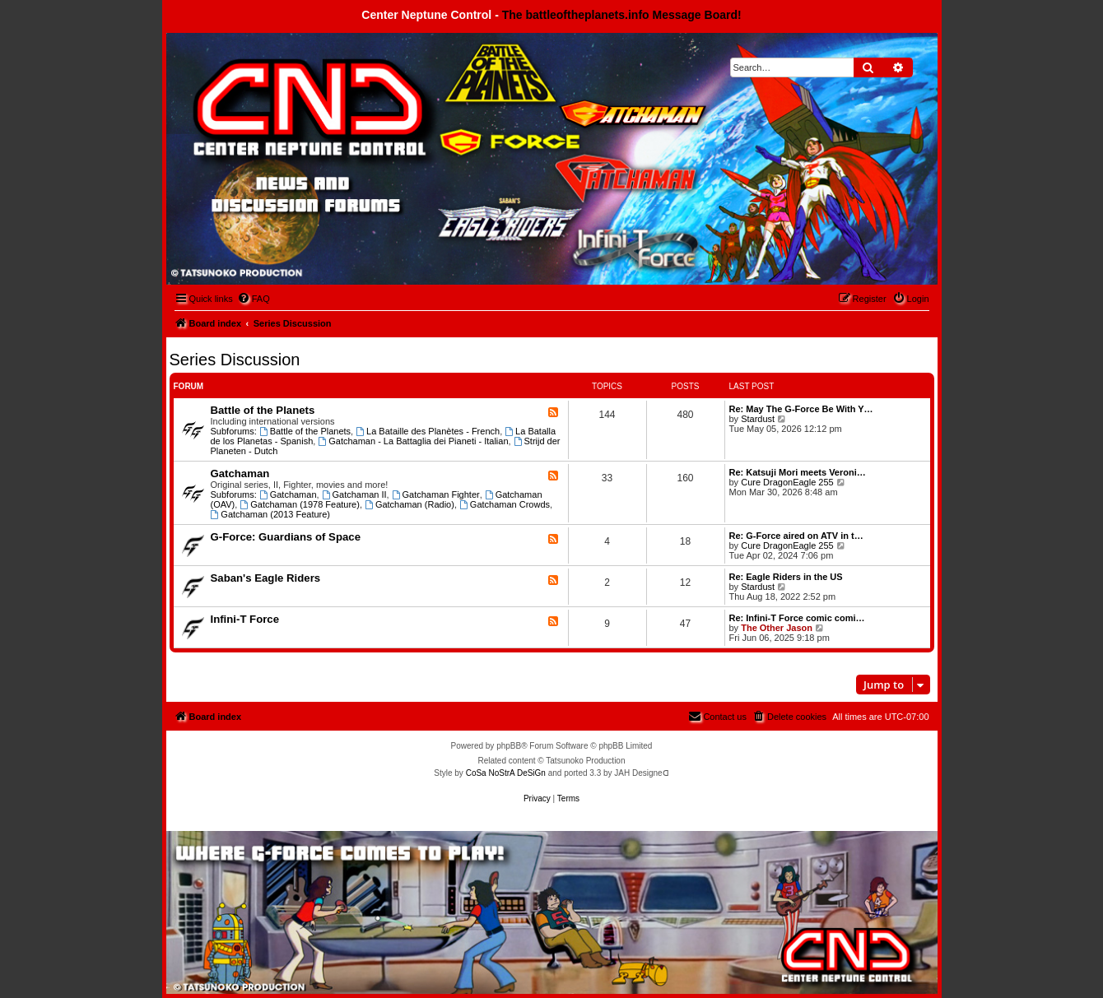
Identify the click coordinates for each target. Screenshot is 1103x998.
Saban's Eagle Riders (266, 578)
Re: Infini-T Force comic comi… (797, 618)
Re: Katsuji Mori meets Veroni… (797, 472)
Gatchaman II (354, 494)
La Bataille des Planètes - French (428, 431)
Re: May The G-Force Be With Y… (801, 409)
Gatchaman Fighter (436, 494)
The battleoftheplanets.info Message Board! (622, 14)
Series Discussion (235, 359)
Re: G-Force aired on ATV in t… (796, 536)
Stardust (758, 419)
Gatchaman (240, 473)
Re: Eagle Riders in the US (786, 577)
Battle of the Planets (263, 410)
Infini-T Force (245, 619)
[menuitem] (253, 299)
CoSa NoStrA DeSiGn (506, 773)
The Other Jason (776, 628)
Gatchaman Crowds (504, 504)
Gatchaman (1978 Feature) (300, 504)
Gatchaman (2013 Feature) (271, 514)
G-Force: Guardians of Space (286, 537)
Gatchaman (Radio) (409, 504)
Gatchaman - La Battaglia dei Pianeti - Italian (413, 441)
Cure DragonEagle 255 (787, 482)
